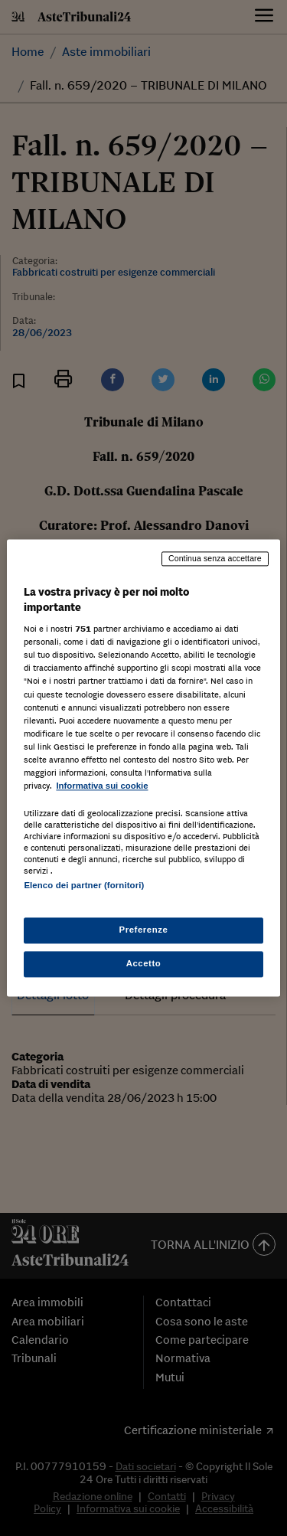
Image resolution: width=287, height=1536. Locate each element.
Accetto (143, 964)
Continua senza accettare (215, 558)
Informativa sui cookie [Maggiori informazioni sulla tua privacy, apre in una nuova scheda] (102, 785)
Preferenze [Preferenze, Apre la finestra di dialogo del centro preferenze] (143, 930)
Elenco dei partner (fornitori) (84, 885)
